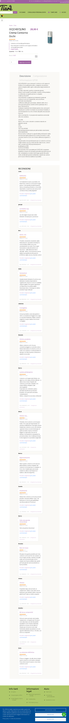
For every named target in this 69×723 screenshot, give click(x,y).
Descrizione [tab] (25, 76)
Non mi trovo (24, 548)
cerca (15, 12)
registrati (27, 193)
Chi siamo (13, 692)
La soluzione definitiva (27, 652)
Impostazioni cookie (50, 710)
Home (10, 25)
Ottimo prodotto (25, 339)
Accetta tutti (50, 719)
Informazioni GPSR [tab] (28, 80)
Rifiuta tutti (50, 714)
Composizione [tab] (40, 76)
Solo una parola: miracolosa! (25, 521)
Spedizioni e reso (50, 700)
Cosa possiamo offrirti (16, 695)
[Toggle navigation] (2, 20)
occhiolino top (24, 209)
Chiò (14, 55)
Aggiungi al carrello (24, 62)
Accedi (21, 193)
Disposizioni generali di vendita (34, 695)
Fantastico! (23, 273)
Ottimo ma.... (24, 416)
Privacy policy (6, 718)
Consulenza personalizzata (37, 12)
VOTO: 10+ (23, 235)
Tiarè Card (48, 692)
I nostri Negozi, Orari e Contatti (17, 699)
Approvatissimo (25, 457)
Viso (15, 25)
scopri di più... (15, 49)
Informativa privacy (33, 702)
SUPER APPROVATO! (26, 372)
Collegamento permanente (35, 200)
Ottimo (22, 583)
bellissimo (23, 176)
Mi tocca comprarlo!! (26, 612)
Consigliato (23, 308)
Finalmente (23, 491)
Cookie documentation (15, 718)
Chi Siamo (22, 12)
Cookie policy (31, 699)
